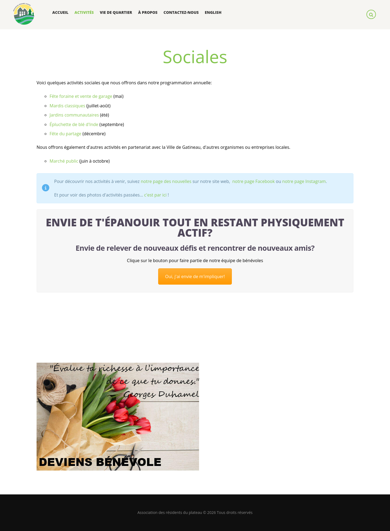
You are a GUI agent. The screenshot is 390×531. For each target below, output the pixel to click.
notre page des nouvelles (166, 181)
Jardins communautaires (74, 115)
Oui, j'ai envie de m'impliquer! (195, 276)
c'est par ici (155, 195)
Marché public (64, 161)
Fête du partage (65, 134)
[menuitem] (213, 12)
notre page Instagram (304, 181)
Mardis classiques (67, 106)
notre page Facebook (253, 181)
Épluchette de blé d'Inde (74, 124)
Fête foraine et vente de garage (81, 96)
